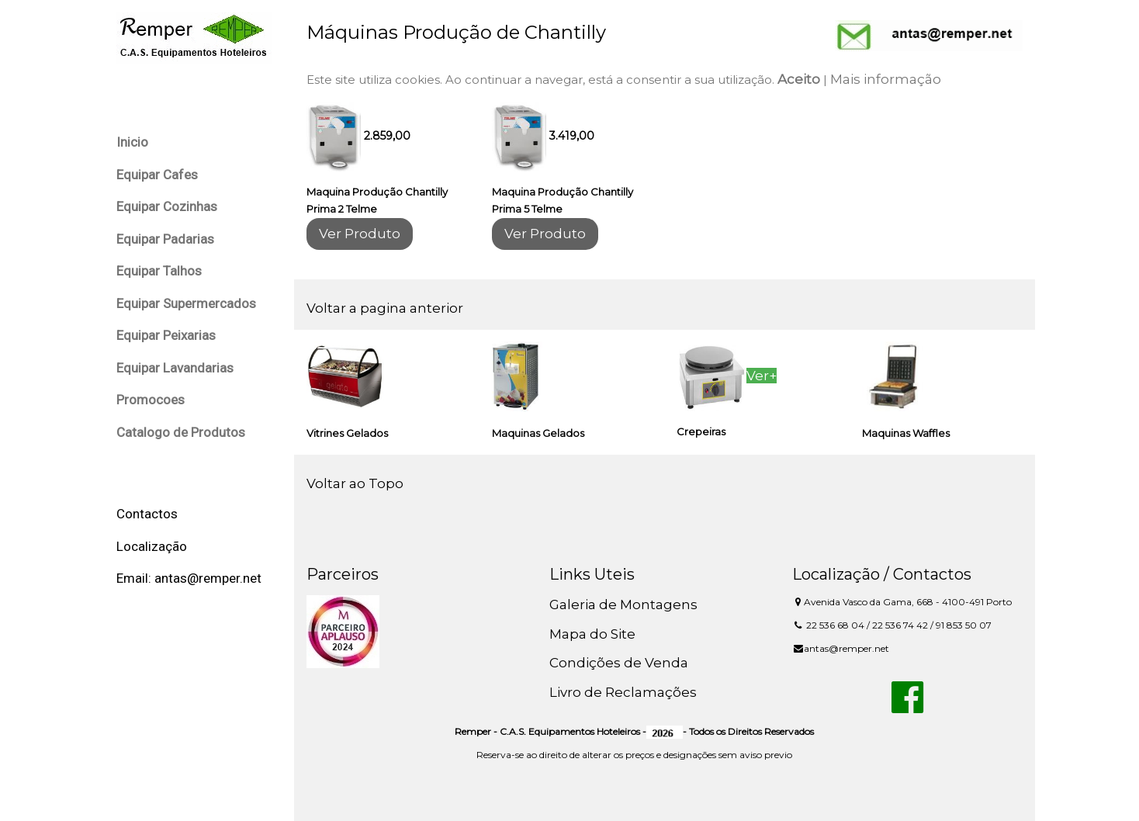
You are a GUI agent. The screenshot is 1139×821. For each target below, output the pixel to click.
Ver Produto (359, 233)
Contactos (147, 513)
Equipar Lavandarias (175, 368)
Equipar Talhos (159, 271)
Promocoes (150, 399)
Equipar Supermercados (186, 303)
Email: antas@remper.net (188, 578)
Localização (151, 546)
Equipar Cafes (157, 174)
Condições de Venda (618, 662)
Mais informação (885, 79)
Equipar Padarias (165, 239)
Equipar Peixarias (166, 335)
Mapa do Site (592, 634)
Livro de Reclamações (623, 692)
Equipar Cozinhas (166, 206)
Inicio (132, 142)
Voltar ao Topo (354, 483)
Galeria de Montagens (623, 604)
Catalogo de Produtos (180, 432)
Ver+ (761, 375)
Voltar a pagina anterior (384, 308)
